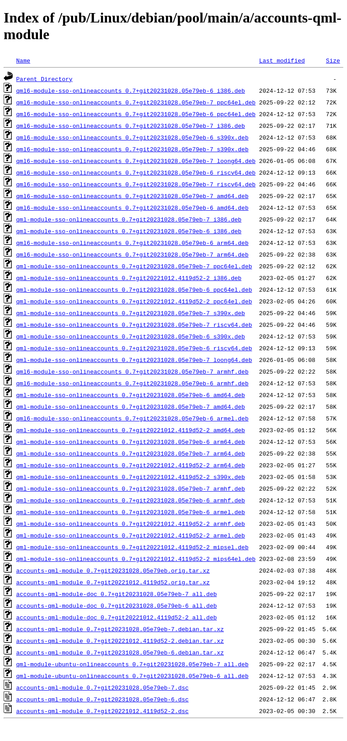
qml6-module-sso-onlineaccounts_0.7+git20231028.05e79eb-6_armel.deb (132, 418)
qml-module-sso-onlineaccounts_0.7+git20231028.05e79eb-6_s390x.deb (130, 336)
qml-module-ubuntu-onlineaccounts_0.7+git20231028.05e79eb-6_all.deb (132, 676)
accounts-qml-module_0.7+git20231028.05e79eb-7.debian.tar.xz (120, 629)
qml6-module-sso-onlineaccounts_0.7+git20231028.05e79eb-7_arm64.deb (132, 254)
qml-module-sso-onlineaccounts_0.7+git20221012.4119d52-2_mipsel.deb (132, 547)
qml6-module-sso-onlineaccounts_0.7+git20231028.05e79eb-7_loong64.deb (135, 161)
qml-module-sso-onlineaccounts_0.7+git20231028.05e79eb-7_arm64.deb (130, 453)
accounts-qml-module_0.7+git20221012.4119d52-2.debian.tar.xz (120, 641)
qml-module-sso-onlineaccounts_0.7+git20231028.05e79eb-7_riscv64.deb (134, 325)
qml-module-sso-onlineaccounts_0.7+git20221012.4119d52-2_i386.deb (128, 278)
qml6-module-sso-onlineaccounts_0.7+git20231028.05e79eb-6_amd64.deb (132, 207)
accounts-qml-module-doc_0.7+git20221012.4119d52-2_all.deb (116, 617)
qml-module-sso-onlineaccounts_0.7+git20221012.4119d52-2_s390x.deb (130, 477)
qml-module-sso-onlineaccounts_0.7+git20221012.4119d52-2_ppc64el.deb (134, 301)
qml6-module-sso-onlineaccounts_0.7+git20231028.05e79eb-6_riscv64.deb (135, 172)
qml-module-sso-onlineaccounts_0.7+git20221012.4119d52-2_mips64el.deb (135, 559)
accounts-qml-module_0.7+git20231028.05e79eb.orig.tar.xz (113, 570)
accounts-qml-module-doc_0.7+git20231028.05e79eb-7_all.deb (116, 594)
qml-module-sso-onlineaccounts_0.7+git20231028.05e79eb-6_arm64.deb (130, 442)
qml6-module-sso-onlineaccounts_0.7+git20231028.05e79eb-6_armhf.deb (132, 383)
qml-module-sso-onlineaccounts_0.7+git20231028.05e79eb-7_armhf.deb (130, 488)
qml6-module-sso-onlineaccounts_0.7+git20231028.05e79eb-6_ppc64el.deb (135, 114)
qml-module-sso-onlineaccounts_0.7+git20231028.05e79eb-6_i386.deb (128, 231)
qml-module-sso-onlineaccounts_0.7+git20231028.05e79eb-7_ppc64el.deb (134, 266)
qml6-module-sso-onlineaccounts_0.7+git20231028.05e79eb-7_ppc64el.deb (135, 102)
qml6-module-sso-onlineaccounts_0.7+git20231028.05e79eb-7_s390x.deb (132, 149)
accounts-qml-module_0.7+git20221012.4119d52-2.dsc (102, 711)
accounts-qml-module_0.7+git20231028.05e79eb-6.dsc (102, 699)
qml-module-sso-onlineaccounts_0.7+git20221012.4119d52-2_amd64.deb (130, 430)
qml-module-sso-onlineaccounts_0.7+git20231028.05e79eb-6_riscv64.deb (134, 348)
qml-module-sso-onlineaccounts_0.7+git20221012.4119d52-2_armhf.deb (130, 524)
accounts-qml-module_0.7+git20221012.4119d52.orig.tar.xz (113, 582)
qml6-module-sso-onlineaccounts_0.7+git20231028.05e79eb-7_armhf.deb (132, 371)
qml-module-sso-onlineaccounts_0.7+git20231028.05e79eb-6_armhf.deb (130, 500)
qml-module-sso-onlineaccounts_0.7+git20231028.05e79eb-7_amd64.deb (130, 406)
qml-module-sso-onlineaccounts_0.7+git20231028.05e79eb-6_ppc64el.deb (134, 289)
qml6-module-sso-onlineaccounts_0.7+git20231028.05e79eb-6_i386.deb (130, 90)
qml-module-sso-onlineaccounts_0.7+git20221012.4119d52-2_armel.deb (130, 535)
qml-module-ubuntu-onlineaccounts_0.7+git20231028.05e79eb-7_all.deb (132, 664)
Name (23, 60)
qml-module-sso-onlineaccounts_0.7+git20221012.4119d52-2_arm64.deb (130, 465)
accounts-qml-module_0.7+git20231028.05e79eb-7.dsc (102, 687)
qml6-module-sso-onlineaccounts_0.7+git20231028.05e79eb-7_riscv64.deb (135, 184)
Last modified (282, 60)
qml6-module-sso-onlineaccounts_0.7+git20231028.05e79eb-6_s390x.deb (132, 137)
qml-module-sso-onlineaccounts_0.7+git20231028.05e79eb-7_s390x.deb (130, 313)
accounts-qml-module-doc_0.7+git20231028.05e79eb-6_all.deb (116, 605)
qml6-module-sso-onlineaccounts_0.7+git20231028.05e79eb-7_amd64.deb (132, 196)
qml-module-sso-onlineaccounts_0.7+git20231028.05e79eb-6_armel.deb (130, 512)
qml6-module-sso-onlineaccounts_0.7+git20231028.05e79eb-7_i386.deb (130, 126)
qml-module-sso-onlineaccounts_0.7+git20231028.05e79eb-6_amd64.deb (130, 395)
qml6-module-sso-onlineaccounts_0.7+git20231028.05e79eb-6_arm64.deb (132, 243)
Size (333, 60)
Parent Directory (44, 79)
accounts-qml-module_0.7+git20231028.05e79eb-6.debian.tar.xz (120, 652)
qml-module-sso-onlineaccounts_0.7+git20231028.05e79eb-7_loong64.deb (134, 360)
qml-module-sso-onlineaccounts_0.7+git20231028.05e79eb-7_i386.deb (128, 219)
